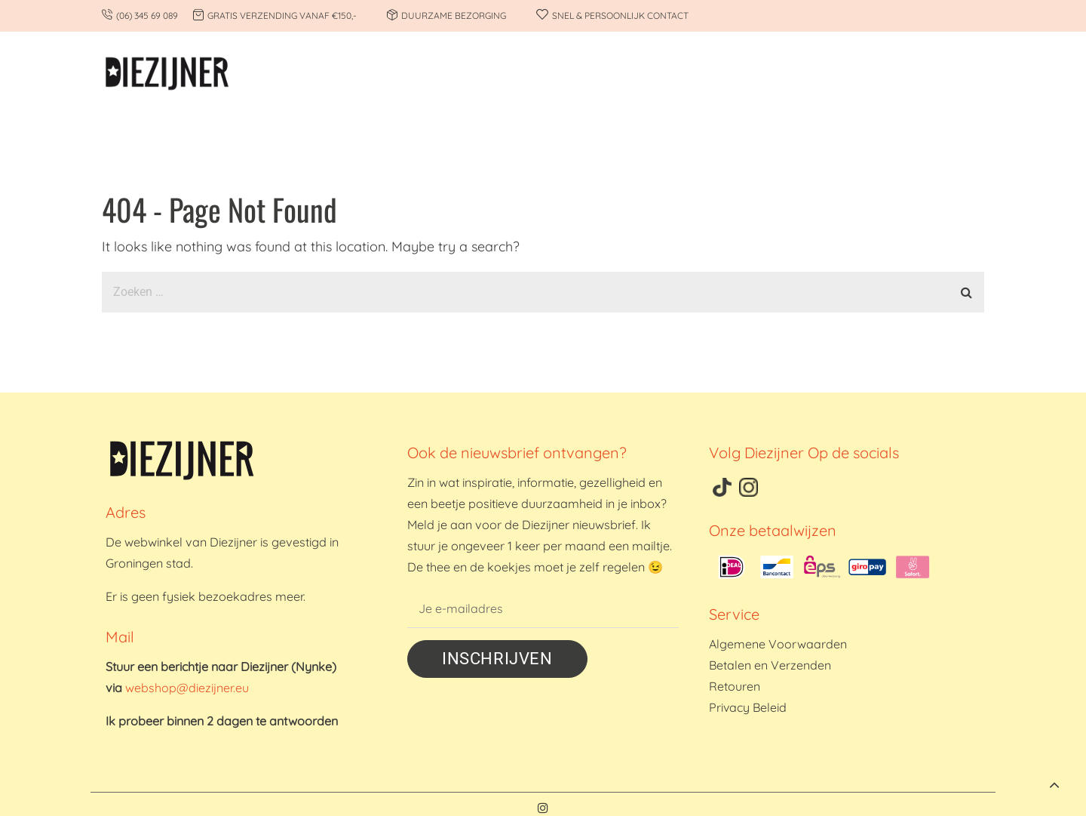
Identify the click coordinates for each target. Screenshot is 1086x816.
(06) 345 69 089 (147, 15)
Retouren (734, 686)
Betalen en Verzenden (770, 665)
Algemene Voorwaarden (778, 643)
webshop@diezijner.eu (187, 687)
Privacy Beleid (748, 707)
